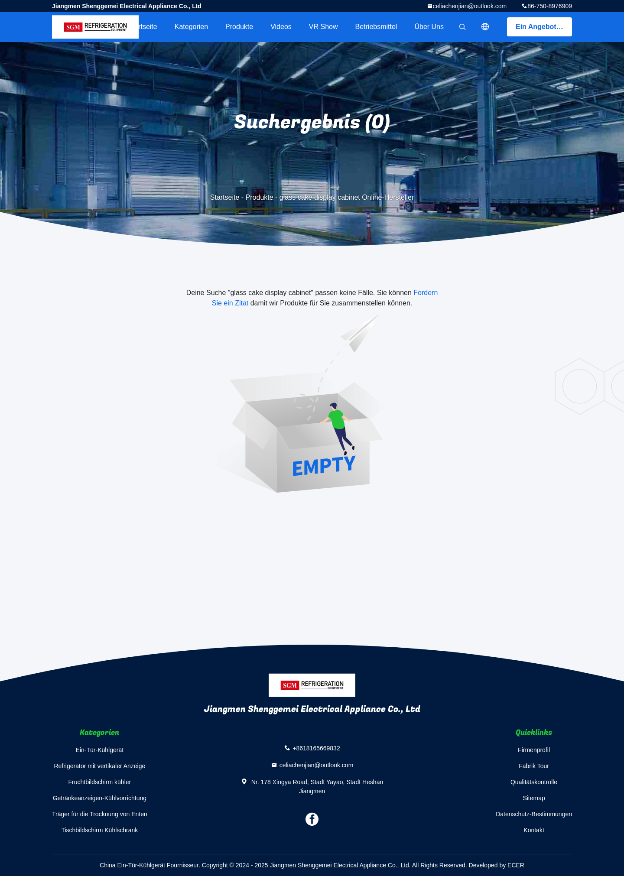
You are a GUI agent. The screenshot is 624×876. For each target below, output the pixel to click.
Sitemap (534, 798)
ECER (515, 865)
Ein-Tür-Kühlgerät (100, 749)
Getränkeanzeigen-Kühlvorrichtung (99, 798)
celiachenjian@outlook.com (470, 6)
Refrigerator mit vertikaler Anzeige (99, 765)
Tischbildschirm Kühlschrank (99, 830)
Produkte (239, 26)
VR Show (323, 26)
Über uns (429, 26)
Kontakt (533, 830)
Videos (281, 26)
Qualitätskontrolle (533, 782)
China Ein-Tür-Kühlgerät (132, 865)
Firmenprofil (534, 749)
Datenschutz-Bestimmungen (534, 814)
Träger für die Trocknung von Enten (99, 814)
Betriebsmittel (376, 26)
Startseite (142, 26)
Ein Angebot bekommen (544, 26)
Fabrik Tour (534, 765)
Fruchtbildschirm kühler (99, 782)
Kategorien (191, 26)
